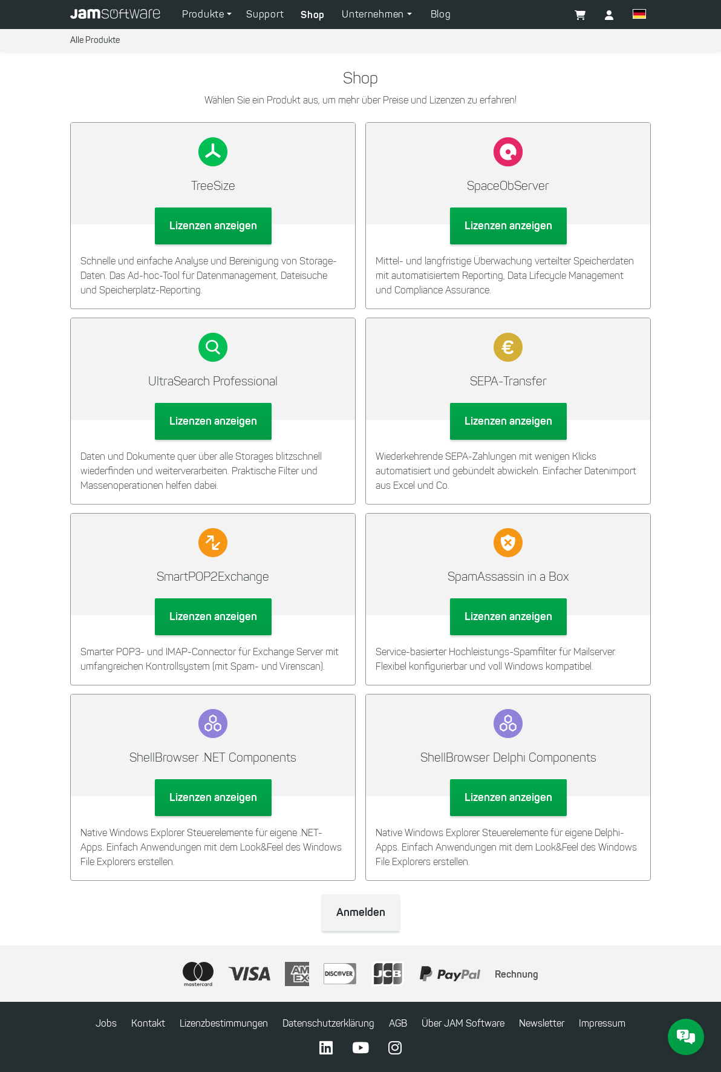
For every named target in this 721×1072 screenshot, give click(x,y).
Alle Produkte (95, 40)
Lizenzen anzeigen (213, 225)
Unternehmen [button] (374, 14)
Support (265, 14)
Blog (441, 14)
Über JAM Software (463, 1023)
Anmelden (360, 912)
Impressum (602, 1023)
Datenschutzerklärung (328, 1023)
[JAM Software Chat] (686, 1037)
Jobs (106, 1023)
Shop (313, 14)
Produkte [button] (204, 14)
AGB (398, 1023)
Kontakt (148, 1023)
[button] (609, 16)
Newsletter (541, 1023)
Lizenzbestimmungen (224, 1023)
